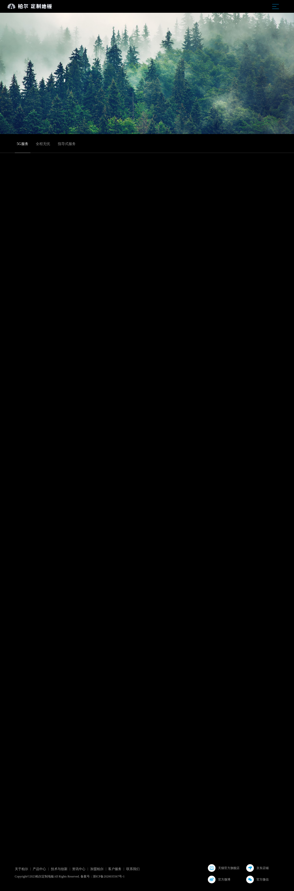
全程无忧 (43, 144)
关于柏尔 (21, 869)
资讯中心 (78, 869)
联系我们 (133, 869)
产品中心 (39, 869)
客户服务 (114, 869)
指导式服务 (67, 144)
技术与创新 (59, 869)
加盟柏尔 (97, 869)
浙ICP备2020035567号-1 (109, 876)
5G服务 (22, 144)
